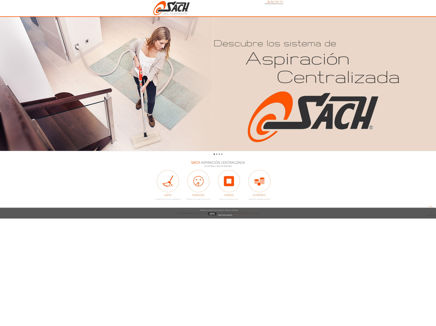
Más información (255, 215)
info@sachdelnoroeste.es (274, 3)
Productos (251, 13)
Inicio (201, 13)
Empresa (212, 13)
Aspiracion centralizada (231, 13)
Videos (264, 13)
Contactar (276, 13)
